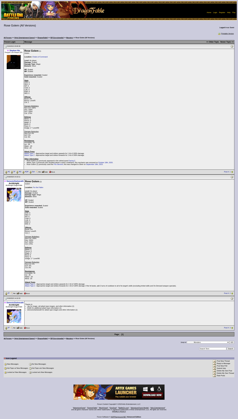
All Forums (8, 38)
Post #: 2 (227, 293)
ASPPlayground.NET (119, 417)
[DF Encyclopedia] (57, 38)
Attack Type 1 (29, 153)
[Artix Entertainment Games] (24, 38)
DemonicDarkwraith (15, 181)
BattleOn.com (124, 408)
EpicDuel (113, 408)
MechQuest (103, 408)
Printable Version (226, 33)
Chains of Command (40, 57)
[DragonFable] (42, 38)
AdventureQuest (79, 408)
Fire (55, 164)
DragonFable (92, 408)
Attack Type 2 (29, 155)
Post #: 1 (227, 172)
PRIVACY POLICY (119, 411)
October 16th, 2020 (105, 162)
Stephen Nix (15, 51)
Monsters (69, 38)
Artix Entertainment (158, 408)
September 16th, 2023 (94, 164)
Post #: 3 (227, 328)
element (60, 164)
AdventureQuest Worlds (140, 408)
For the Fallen (38, 187)
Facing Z (72, 161)
